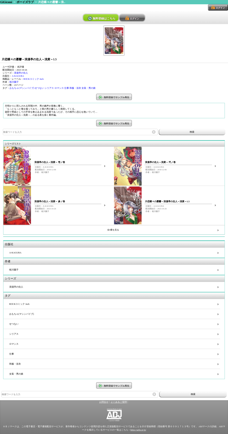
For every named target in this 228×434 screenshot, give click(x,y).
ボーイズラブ (25, 2)
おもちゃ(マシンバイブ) (21, 88)
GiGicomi (6, 2)
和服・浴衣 (75, 88)
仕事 (66, 88)
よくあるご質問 (119, 402)
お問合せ (103, 402)
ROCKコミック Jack (33, 79)
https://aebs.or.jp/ (138, 430)
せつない (39, 88)
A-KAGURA (18, 76)
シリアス (49, 88)
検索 (192, 132)
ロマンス (59, 88)
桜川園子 (14, 82)
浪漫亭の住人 (21, 73)
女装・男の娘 (88, 88)
